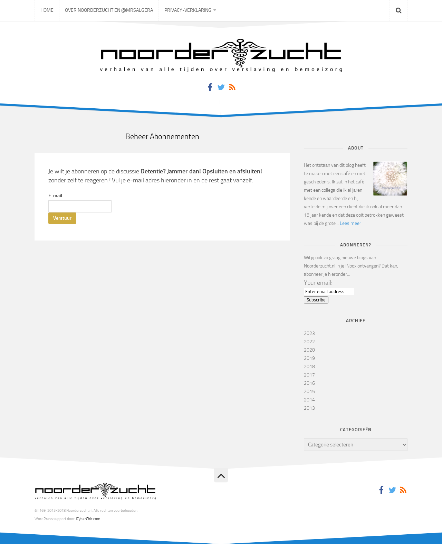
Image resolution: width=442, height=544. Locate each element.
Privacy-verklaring (187, 10)
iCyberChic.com (88, 519)
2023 (309, 333)
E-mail (55, 196)
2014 (309, 400)
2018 (309, 367)
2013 (309, 408)
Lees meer (350, 223)
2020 (309, 350)
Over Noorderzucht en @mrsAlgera (109, 10)
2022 (309, 342)
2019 (309, 358)
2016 (309, 383)
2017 (309, 375)
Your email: (318, 283)
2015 (309, 392)
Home (47, 10)
